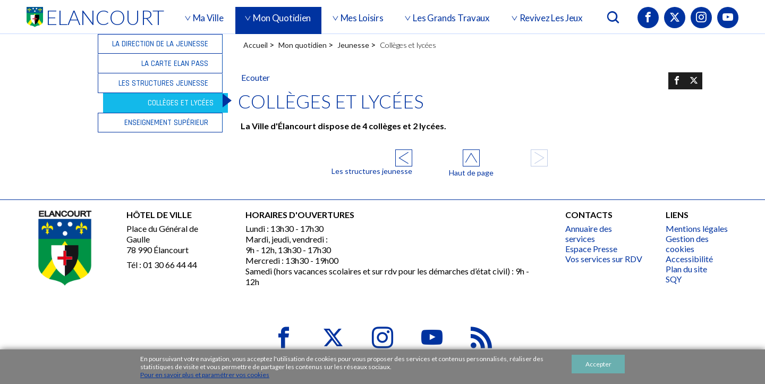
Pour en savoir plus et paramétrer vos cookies (204, 375)
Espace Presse (591, 249)
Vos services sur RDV (603, 259)
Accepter (598, 364)
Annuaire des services (588, 233)
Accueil (255, 44)
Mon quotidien (302, 44)
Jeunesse (353, 44)
